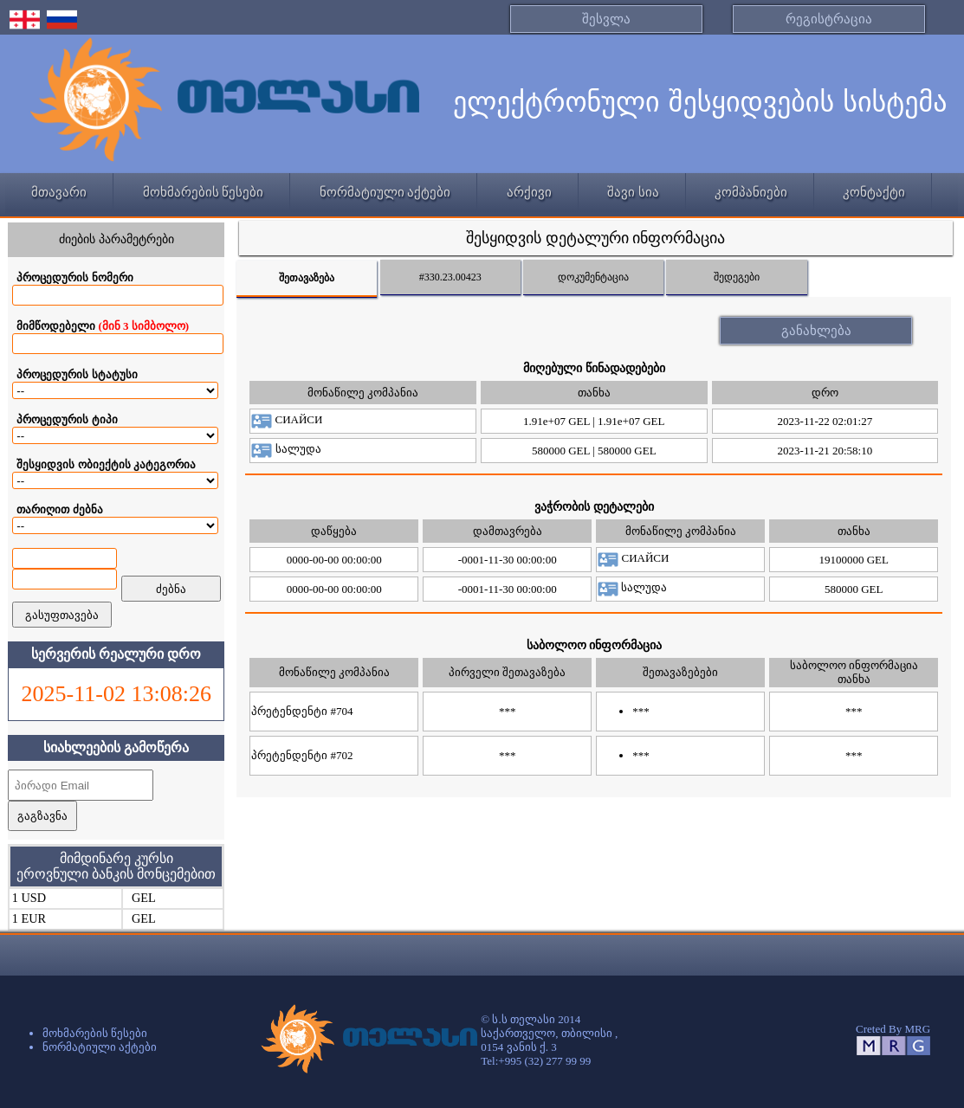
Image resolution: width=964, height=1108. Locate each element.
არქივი (529, 192)
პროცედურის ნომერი (74, 277)
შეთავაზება (306, 278)
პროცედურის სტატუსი (76, 374)
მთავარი (59, 192)
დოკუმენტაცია (593, 277)
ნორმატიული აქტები (385, 192)
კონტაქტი (874, 192)
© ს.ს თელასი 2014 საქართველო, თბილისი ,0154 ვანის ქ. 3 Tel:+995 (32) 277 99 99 (549, 1040)
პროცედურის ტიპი (66, 419)
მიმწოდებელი (102, 325)
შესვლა (606, 19)
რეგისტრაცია (829, 19)
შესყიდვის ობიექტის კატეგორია (106, 464)
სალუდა (285, 448)
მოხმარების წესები (203, 192)
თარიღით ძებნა (59, 509)
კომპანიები (751, 192)
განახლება (816, 331)
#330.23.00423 (450, 277)
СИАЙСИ (286, 419)
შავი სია (633, 192)
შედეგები (737, 277)
